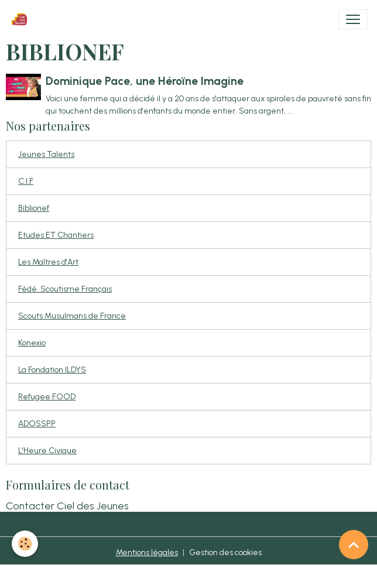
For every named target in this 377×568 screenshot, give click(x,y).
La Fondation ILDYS (52, 370)
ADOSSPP (37, 424)
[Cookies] (25, 544)
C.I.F (25, 181)
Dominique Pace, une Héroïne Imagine (145, 81)
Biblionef (33, 208)
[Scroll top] (353, 544)
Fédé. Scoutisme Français (65, 289)
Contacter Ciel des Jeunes (67, 505)
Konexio (32, 343)
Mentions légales (147, 552)
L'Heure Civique (47, 451)
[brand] (21, 19)
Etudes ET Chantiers (56, 235)
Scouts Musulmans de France (72, 316)
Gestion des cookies (225, 552)
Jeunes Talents (46, 154)
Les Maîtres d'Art (48, 262)
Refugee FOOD (47, 397)
